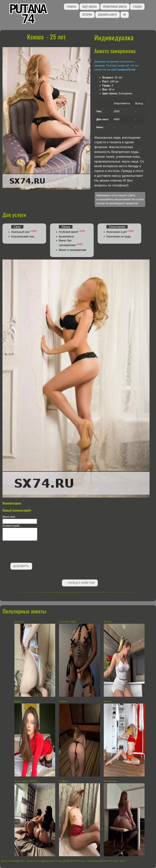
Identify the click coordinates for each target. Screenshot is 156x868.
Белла (107, 621)
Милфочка (110, 781)
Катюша (19, 621)
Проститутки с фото (114, 861)
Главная (71, 7)
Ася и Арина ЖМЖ (25, 781)
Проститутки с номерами (84, 861)
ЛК (124, 15)
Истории (87, 15)
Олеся (63, 701)
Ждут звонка (89, 7)
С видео (137, 7)
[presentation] (27, 552)
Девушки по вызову (55, 861)
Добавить (21, 566)
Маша (108, 701)
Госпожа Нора (67, 621)
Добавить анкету (107, 15)
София (63, 781)
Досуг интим (8, 861)
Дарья (18, 701)
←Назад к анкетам (80, 582)
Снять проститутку (29, 861)
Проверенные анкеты (115, 7)
